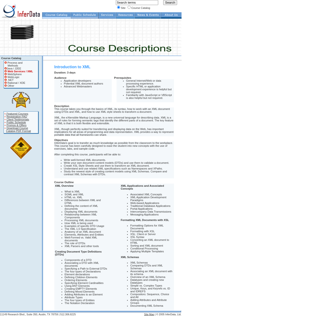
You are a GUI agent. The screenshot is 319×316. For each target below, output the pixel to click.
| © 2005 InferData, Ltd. (167, 314)
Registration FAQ (16, 116)
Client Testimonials (17, 119)
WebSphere (13, 74)
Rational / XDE (15, 82)
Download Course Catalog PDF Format (18, 129)
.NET (9, 80)
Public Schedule (16, 122)
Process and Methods (13, 64)
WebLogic (12, 77)
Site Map (149, 314)
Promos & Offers (16, 125)
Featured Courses (16, 113)
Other (9, 85)
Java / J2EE (13, 68)
